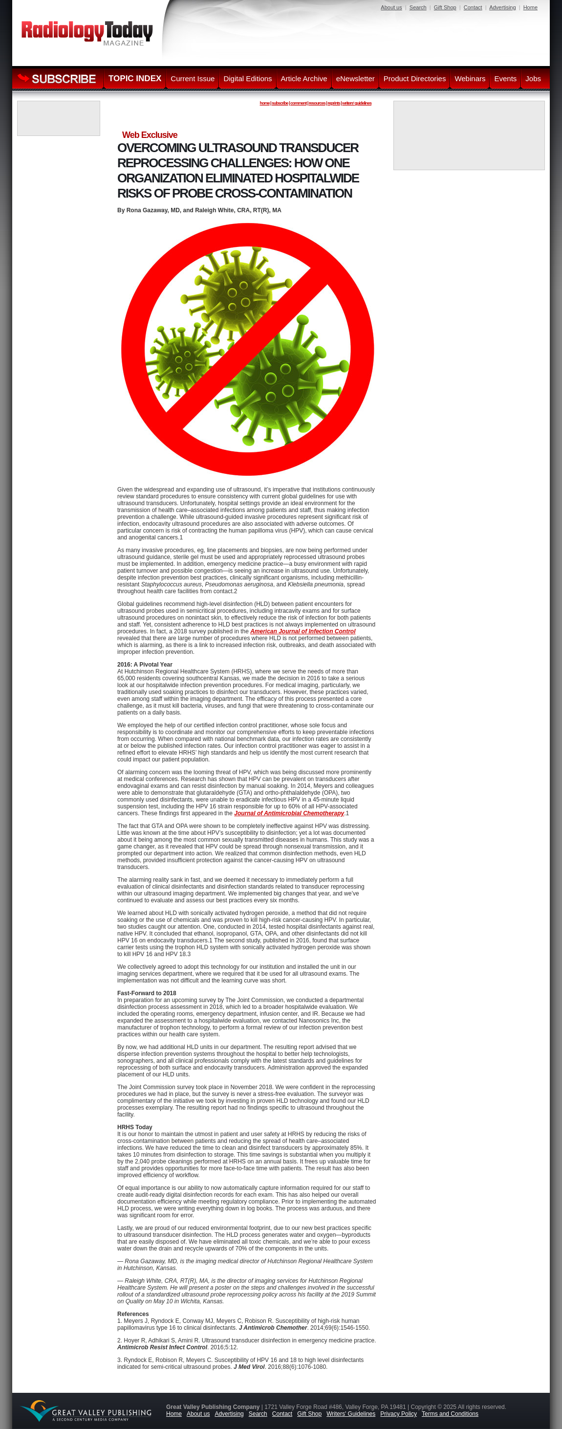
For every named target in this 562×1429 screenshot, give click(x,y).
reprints (333, 103)
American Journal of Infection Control (302, 631)
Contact (473, 7)
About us (391, 7)
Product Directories (415, 78)
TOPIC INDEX (134, 78)
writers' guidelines (356, 103)
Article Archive (304, 78)
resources (317, 103)
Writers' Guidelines (350, 1413)
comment (298, 103)
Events (505, 78)
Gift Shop (445, 7)
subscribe (280, 103)
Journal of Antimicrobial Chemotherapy (289, 813)
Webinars (469, 78)
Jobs (533, 78)
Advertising (502, 7)
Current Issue (193, 78)
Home (530, 7)
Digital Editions (247, 78)
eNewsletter (355, 78)
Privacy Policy (398, 1413)
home (265, 103)
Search (418, 7)
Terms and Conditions (450, 1413)
